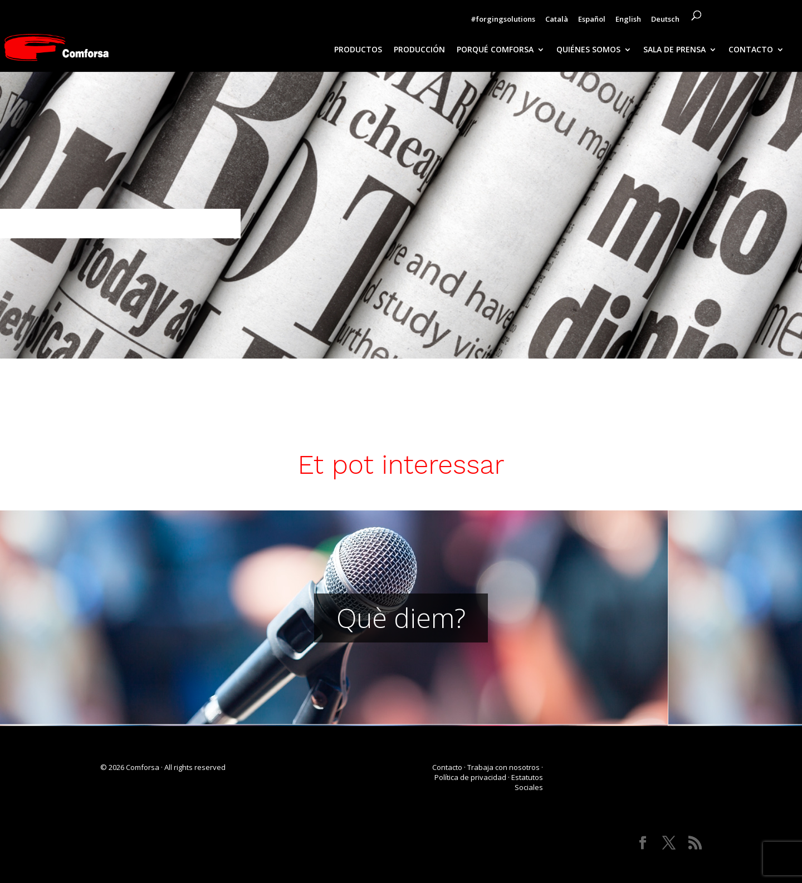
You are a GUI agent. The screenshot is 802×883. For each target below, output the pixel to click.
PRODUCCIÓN (419, 50)
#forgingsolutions (503, 20)
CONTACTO (750, 50)
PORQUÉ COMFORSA (495, 50)
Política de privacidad (470, 777)
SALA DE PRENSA (674, 50)
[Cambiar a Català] (556, 22)
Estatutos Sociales (527, 782)
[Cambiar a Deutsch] (665, 22)
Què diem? (401, 618)
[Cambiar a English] (628, 22)
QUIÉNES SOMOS (588, 50)
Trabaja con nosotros (503, 767)
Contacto (447, 767)
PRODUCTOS (358, 50)
